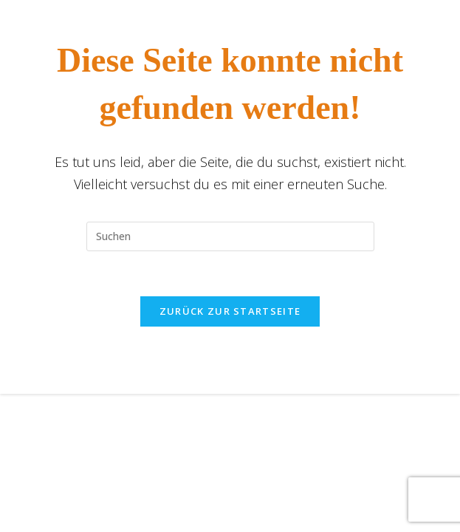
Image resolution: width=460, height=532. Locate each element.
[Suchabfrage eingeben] (230, 236)
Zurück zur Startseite (230, 311)
